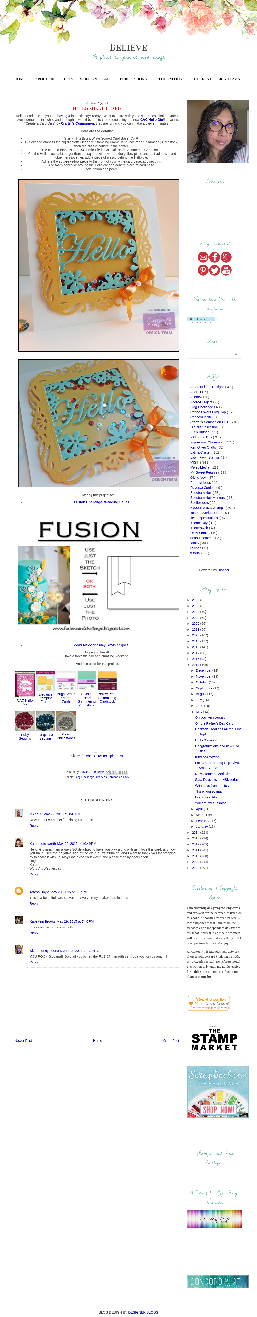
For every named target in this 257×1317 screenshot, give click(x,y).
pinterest (116, 756)
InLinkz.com (97, 752)
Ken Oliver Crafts (203, 447)
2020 (196, 635)
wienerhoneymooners (46, 951)
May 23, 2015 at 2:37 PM (69, 892)
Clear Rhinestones (66, 736)
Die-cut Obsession (204, 427)
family (195, 543)
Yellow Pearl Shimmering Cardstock (107, 697)
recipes (196, 548)
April (200, 809)
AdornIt (196, 392)
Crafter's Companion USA (112, 777)
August (201, 694)
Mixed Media (200, 467)
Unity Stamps (200, 533)
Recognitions (170, 78)
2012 (196, 844)
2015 (196, 665)
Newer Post (23, 1041)
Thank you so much (209, 791)
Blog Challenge (84, 777)
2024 (196, 612)
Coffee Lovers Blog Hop (208, 412)
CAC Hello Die (25, 702)
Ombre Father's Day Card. (214, 723)
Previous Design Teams (87, 78)
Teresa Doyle (39, 892)
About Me (45, 78)
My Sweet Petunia (204, 472)
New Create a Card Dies (213, 774)
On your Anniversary (210, 717)
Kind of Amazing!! (208, 757)
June (200, 706)
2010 (196, 856)
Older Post (171, 1041)
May (199, 712)
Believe (128, 46)
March (201, 815)
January (202, 826)
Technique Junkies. (205, 518)
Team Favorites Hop (205, 513)
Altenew (196, 397)
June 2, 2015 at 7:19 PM (81, 951)
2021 (196, 629)
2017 (196, 653)
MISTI (195, 462)
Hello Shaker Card (209, 740)
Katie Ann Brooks (42, 921)
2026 (196, 600)
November (204, 676)
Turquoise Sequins (45, 736)
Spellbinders (200, 503)
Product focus (201, 482)
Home (20, 78)
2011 (196, 850)
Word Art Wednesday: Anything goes (101, 645)
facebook (88, 756)
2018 (196, 647)
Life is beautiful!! (207, 797)
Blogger (223, 570)
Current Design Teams (217, 78)
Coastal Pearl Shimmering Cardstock (87, 699)
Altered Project (201, 402)
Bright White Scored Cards (66, 697)
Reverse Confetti (203, 488)
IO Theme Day (201, 437)
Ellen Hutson (200, 432)
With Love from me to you (214, 785)
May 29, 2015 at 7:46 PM (75, 921)
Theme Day (199, 523)
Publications (133, 78)
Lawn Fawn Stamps (205, 457)
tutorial (195, 553)
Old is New (199, 477)
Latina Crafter (201, 452)
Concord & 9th (201, 417)
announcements (202, 538)
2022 (196, 623)
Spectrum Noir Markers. (208, 498)
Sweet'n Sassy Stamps (208, 508)
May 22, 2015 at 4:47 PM (61, 814)
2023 (196, 618)
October (202, 682)
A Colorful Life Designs (207, 387)
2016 (196, 659)
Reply (34, 825)
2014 (196, 832)
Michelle (36, 814)
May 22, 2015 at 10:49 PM (76, 843)
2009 (196, 862)
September (204, 688)
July (199, 700)
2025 (196, 606)
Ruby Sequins (25, 736)
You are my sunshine (210, 803)
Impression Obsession (207, 442)
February (203, 821)
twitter (102, 756)
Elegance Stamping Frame (45, 698)
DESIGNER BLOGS (143, 1312)
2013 (196, 838)
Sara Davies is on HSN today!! (217, 779)
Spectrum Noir (201, 493)
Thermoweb (199, 528)
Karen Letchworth (43, 843)
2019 (196, 641)
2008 (196, 868)
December (204, 670)
